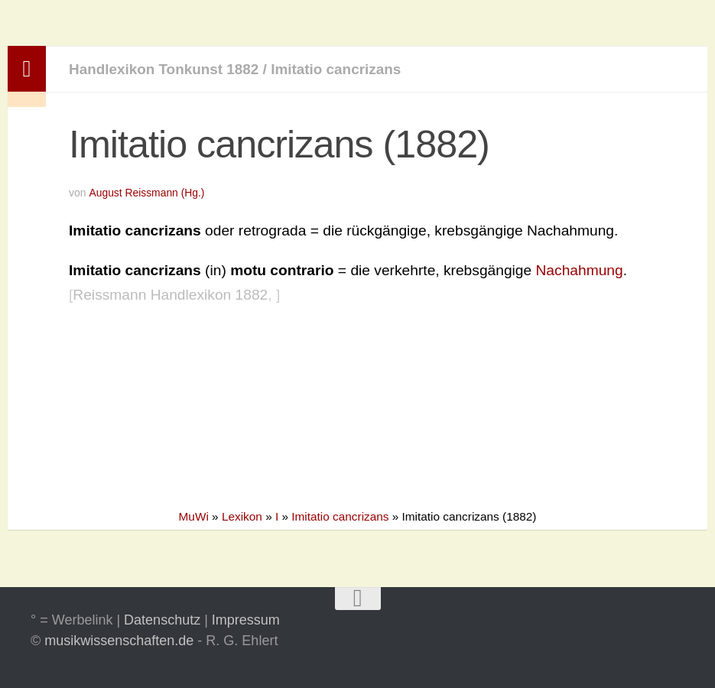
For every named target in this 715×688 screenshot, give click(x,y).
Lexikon (242, 516)
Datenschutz (162, 620)
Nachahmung (579, 270)
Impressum (246, 620)
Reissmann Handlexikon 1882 (170, 295)
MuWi (194, 516)
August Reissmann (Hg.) (147, 193)
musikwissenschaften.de (118, 640)
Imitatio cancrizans (340, 69)
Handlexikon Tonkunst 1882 (165, 69)
